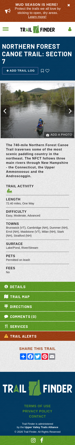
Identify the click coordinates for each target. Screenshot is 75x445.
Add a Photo (59, 135)
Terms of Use (37, 406)
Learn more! (37, 17)
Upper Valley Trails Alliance (41, 427)
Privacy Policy (37, 411)
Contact (37, 416)
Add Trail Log (20, 70)
